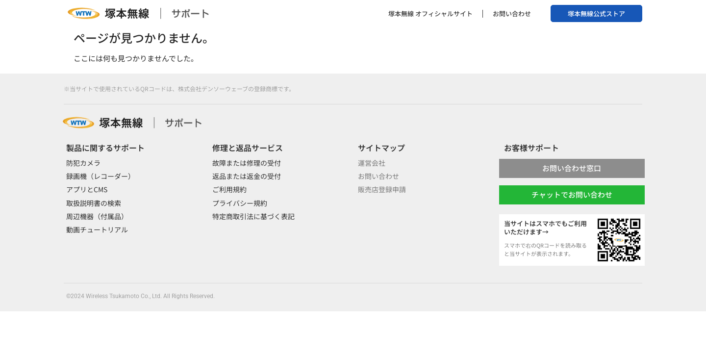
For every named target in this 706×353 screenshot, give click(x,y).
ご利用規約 (229, 189)
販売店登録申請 (382, 189)
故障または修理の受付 (246, 163)
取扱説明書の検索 (93, 203)
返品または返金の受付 (246, 176)
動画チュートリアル (97, 229)
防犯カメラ (83, 163)
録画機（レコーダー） (100, 176)
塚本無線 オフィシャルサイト (430, 13)
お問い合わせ (512, 13)
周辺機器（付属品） (97, 216)
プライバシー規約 (239, 203)
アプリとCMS (86, 189)
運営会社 (371, 163)
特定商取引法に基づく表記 (253, 216)
